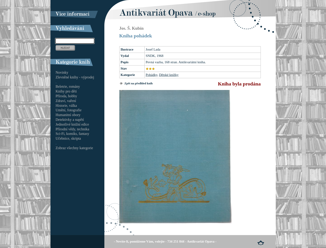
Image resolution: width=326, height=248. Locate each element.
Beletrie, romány (68, 86)
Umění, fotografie (69, 110)
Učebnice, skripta (68, 138)
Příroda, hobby (66, 96)
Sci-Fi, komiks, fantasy (72, 134)
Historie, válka (66, 105)
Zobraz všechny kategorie (74, 148)
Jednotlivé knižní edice (72, 124)
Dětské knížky (169, 75)
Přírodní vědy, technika (72, 129)
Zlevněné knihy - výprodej (75, 77)
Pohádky (152, 75)
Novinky (62, 72)
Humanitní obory (68, 115)
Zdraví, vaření (66, 101)
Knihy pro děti (66, 91)
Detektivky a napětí (70, 120)
